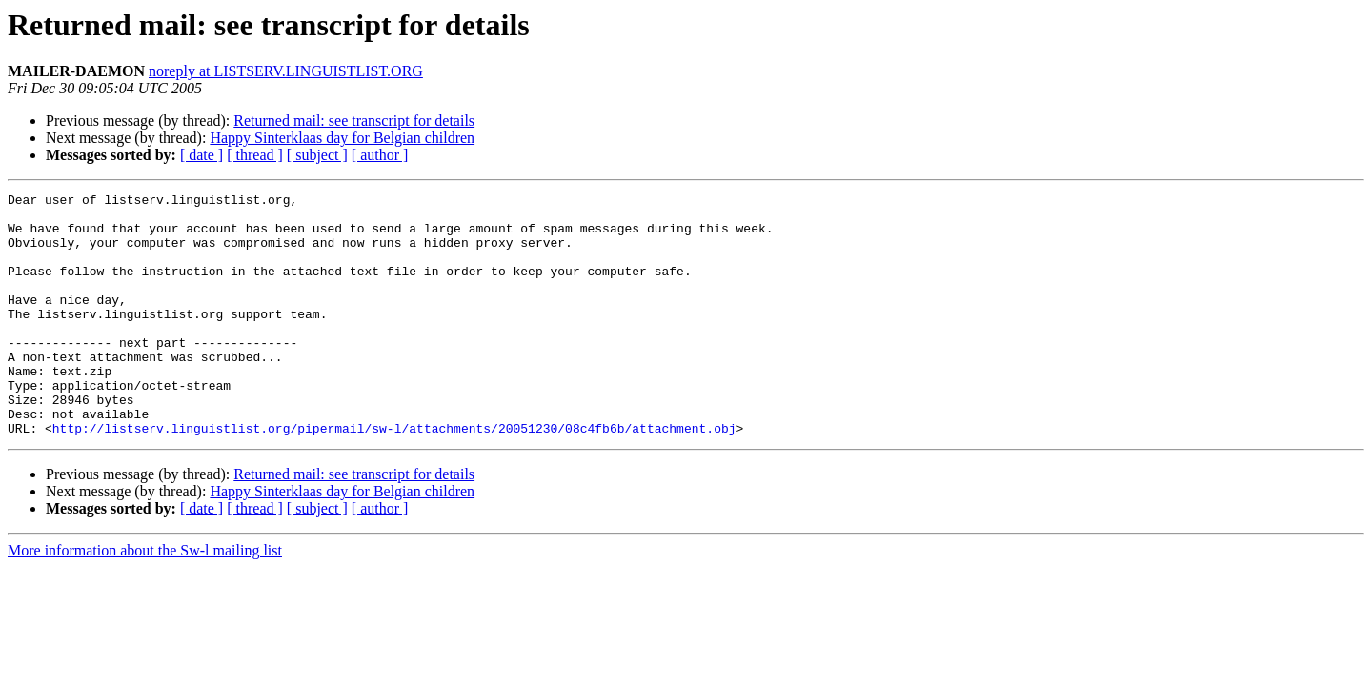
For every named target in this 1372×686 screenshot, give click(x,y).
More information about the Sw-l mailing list (145, 599)
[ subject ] (317, 155)
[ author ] (380, 155)
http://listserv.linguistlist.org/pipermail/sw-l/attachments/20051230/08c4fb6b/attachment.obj (394, 476)
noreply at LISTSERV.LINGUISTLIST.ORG (286, 71)
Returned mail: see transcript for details (353, 120)
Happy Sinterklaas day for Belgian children (342, 138)
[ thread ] (255, 155)
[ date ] (201, 155)
